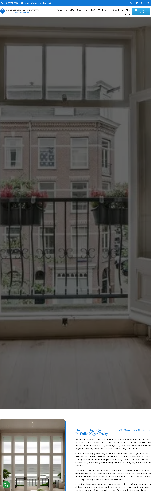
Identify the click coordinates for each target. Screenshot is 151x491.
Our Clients (118, 9)
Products (83, 9)
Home (60, 9)
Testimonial (104, 9)
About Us (70, 9)
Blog (128, 9)
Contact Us (125, 12)
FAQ (93, 9)
